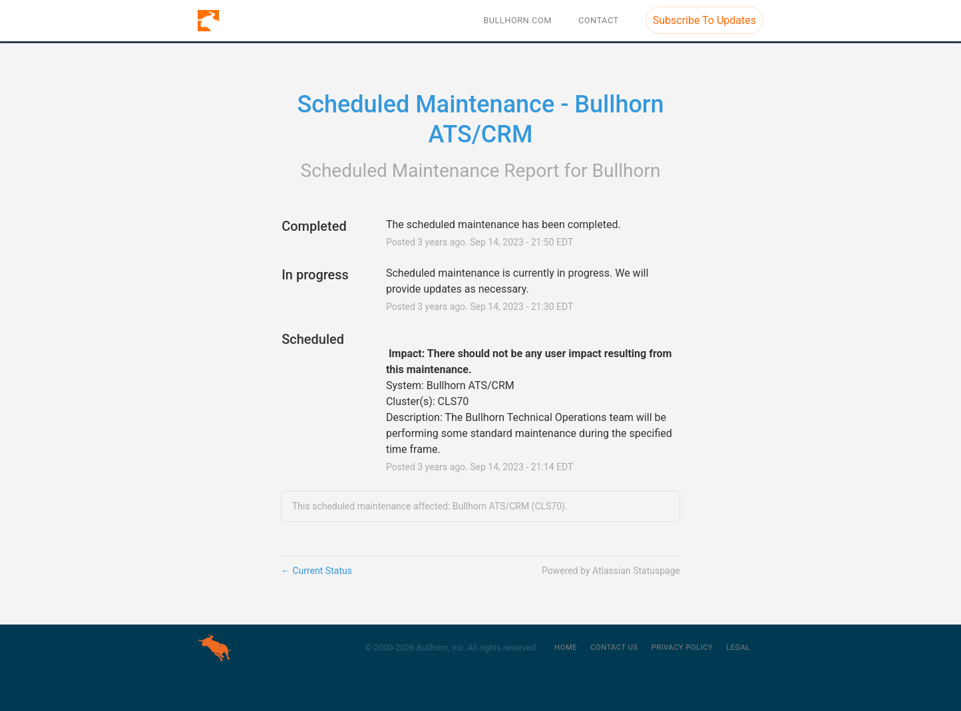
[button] (704, 20)
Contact (598, 20)
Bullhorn (626, 171)
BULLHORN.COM (517, 20)
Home (565, 647)
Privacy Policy (682, 647)
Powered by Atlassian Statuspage (611, 570)
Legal (738, 647)
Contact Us (614, 647)
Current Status (316, 570)
